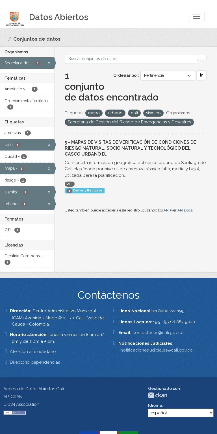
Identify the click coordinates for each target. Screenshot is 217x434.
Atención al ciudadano (33, 351)
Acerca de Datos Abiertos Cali (33, 388)
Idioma (155, 405)
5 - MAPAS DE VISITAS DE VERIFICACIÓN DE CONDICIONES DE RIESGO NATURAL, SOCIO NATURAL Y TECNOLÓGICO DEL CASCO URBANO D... (130, 148)
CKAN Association (21, 404)
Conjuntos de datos (36, 39)
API (166, 210)
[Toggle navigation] (197, 16)
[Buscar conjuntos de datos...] (131, 59)
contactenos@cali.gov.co (158, 332)
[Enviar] (202, 57)
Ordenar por (125, 75)
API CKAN (12, 396)
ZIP (70, 184)
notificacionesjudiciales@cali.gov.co (156, 350)
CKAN (157, 395)
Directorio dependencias (35, 362)
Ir (201, 75)
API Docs (184, 210)
